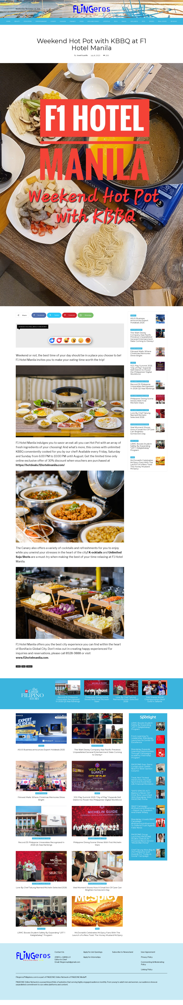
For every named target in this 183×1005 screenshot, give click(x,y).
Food (23, 666)
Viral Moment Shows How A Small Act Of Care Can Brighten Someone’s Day (142, 430)
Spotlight (134, 441)
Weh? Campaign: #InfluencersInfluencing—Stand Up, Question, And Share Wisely (142, 809)
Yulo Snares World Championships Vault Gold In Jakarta (154, 699)
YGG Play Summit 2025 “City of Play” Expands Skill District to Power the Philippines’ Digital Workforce (141, 369)
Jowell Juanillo (82, 55)
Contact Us (59, 957)
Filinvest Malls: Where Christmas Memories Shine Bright (140, 353)
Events (133, 315)
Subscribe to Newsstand (122, 957)
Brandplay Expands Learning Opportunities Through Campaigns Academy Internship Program (142, 753)
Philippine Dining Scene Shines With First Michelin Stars (141, 400)
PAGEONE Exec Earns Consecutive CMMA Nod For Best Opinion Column (141, 767)
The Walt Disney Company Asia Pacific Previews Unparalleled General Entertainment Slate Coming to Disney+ (142, 337)
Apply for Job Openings (92, 957)
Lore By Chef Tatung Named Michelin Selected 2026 (140, 415)
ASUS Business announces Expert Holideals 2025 (139, 320)
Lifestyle (29, 666)
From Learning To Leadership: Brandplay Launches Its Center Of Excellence (142, 739)
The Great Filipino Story (139, 381)
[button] (164, 9)
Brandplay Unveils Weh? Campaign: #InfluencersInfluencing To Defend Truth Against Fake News (143, 823)
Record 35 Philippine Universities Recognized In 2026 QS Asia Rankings (142, 386)
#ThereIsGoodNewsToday (139, 424)
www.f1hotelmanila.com (32, 657)
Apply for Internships (92, 962)
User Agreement (148, 957)
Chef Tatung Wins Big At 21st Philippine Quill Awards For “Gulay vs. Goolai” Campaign (143, 853)
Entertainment (136, 330)
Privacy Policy (146, 962)
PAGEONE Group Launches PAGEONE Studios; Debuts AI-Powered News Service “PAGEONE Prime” (142, 838)
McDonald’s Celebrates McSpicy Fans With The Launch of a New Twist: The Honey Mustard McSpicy (141, 464)
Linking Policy (146, 974)
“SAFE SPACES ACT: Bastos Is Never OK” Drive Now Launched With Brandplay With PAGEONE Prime (141, 795)
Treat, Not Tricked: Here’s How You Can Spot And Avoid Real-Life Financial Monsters (142, 780)
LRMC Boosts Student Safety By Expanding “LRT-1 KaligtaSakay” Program (141, 447)
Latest (18, 666)
